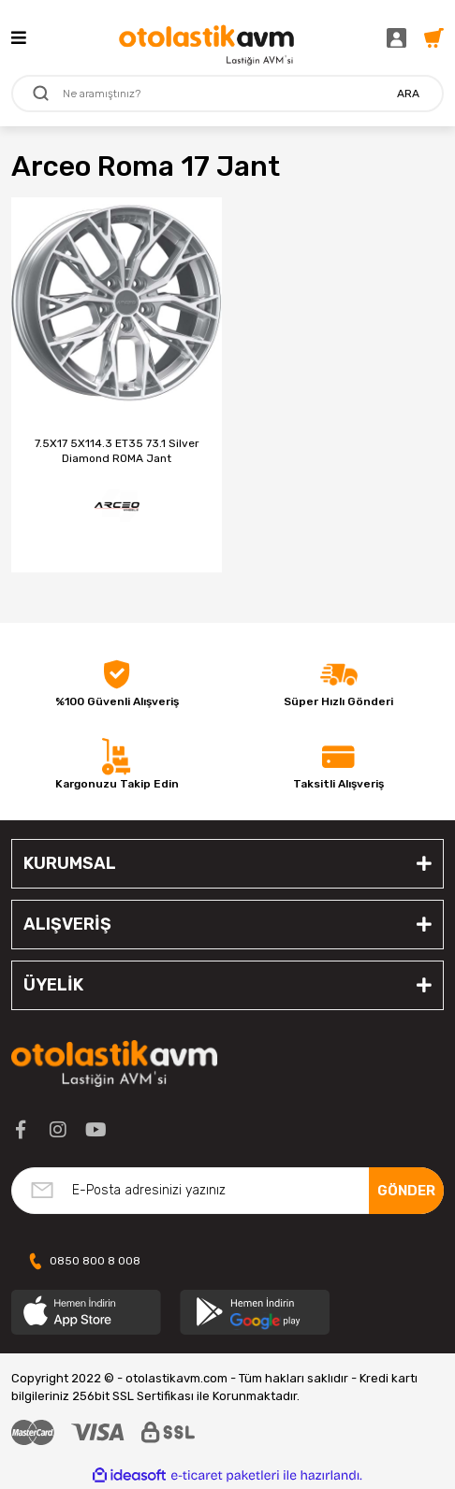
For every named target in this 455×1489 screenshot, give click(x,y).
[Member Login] (401, 37)
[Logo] (206, 37)
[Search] (227, 93)
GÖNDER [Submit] (406, 1190)
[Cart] (434, 37)
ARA (408, 93)
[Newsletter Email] (227, 1190)
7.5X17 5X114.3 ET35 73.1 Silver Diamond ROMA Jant (117, 451)
